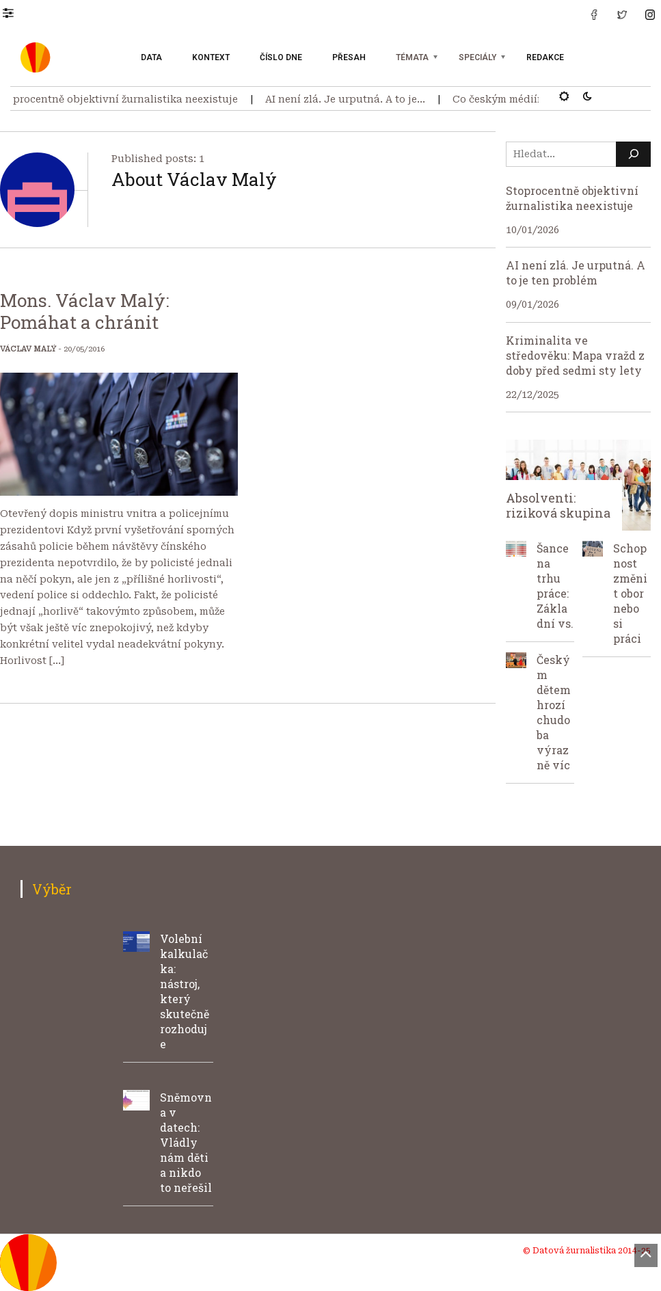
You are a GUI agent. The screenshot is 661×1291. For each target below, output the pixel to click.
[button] (15, 12)
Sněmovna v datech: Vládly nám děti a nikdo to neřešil (186, 1142)
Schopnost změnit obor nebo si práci (630, 593)
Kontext (211, 57)
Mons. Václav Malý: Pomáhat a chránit (84, 311)
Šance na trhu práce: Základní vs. (555, 585)
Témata (412, 57)
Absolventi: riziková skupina (558, 505)
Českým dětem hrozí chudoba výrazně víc (554, 712)
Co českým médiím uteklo (521, 99)
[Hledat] (633, 154)
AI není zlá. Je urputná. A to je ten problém (575, 272)
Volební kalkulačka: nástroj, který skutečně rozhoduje (184, 991)
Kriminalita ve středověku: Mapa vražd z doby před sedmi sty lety (575, 355)
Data (151, 57)
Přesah (349, 57)
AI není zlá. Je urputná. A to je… (350, 99)
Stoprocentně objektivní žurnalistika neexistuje (572, 198)
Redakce (545, 57)
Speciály (477, 57)
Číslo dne (281, 57)
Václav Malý (28, 349)
